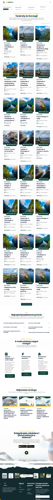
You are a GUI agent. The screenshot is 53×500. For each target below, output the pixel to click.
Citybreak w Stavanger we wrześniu (25, 220)
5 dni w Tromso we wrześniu (9, 150)
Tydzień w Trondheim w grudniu (25, 118)
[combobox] (8, 9)
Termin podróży (31, 7)
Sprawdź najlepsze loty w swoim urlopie (9, 358)
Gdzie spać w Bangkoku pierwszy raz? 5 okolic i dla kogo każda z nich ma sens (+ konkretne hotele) (10, 414)
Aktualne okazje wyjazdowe (26, 357)
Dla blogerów (21, 489)
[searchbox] (20, 9)
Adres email (38, 498)
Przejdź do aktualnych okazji (26, 374)
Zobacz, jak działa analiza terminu (10, 376)
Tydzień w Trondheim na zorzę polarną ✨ (10, 118)
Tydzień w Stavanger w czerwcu (24, 186)
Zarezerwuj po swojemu (42, 357)
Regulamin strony (29, 489)
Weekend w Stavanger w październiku (41, 186)
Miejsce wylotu (18, 7)
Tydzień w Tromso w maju (25, 46)
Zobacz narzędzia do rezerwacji (43, 373)
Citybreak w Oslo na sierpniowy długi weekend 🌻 (10, 84)
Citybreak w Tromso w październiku (41, 83)
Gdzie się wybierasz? (7, 7)
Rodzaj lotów (43, 6)
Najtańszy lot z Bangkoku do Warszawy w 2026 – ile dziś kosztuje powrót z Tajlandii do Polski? (43, 414)
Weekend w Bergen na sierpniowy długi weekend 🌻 (42, 48)
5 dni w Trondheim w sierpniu (41, 255)
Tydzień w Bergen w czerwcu (7, 186)
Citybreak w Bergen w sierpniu (8, 255)
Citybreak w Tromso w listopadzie (24, 83)
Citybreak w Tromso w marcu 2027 (42, 151)
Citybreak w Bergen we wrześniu (24, 255)
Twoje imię (38, 494)
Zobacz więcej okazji (26, 304)
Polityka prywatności (29, 493)
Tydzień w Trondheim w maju (9, 47)
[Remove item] (3, 9)
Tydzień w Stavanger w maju (24, 151)
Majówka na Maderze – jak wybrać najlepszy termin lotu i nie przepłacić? (26, 412)
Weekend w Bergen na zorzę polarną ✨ (26, 289)
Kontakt (20, 491)
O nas (20, 487)
